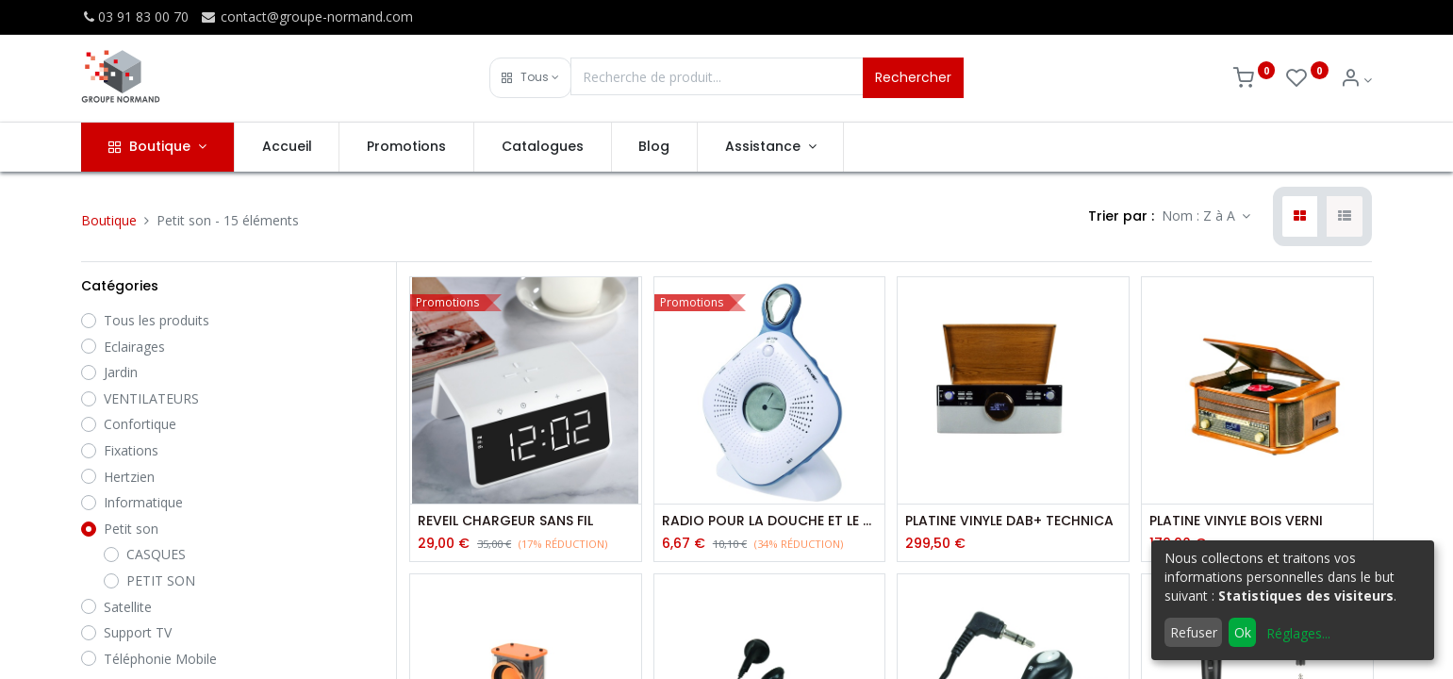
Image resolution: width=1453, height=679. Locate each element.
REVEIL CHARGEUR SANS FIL (505, 521)
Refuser (1193, 632)
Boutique (109, 220)
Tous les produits (156, 320)
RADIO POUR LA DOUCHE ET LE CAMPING (770, 521)
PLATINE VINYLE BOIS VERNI (1236, 521)
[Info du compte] (1356, 80)
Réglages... (1298, 633)
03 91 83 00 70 (135, 16)
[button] (530, 78)
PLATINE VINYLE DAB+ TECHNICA (1009, 521)
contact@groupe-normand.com (306, 16)
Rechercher (913, 77)
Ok (1242, 632)
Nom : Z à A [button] (1200, 215)
